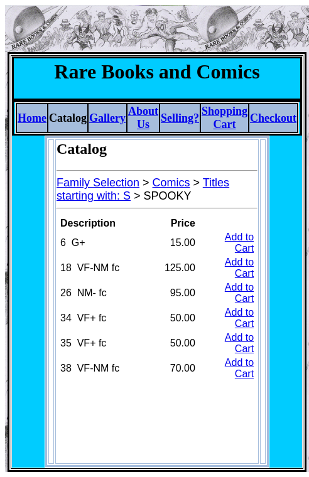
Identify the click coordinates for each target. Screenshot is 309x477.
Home (32, 118)
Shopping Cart (224, 118)
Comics (171, 182)
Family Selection (98, 182)
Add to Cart (239, 243)
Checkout (273, 118)
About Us (143, 118)
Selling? (180, 118)
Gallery (107, 118)
